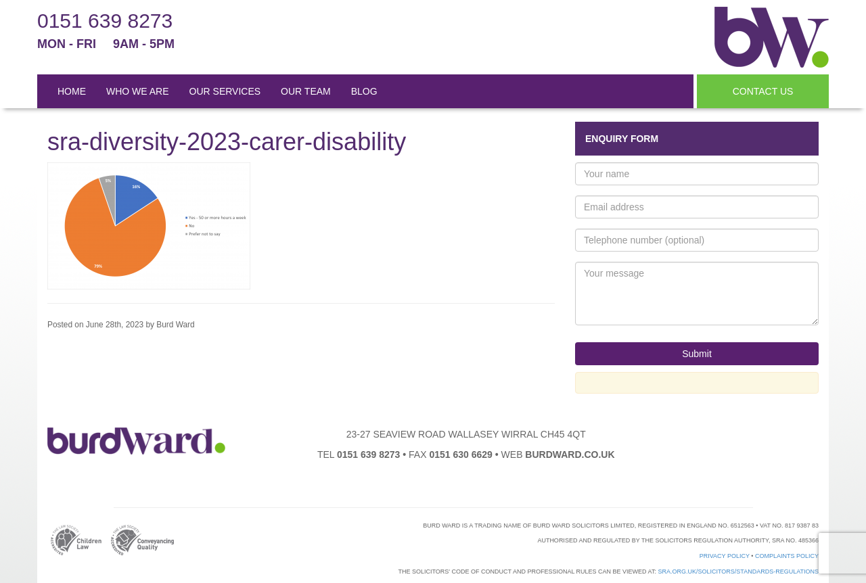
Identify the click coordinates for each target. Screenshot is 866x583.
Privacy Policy (725, 556)
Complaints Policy (787, 556)
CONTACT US (763, 91)
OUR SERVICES (225, 91)
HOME (72, 91)
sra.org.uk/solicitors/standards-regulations (738, 571)
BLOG (364, 91)
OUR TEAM (306, 91)
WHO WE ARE (137, 91)
